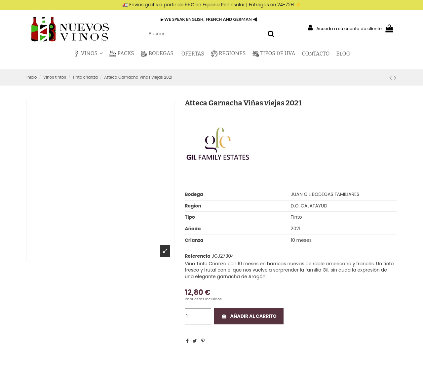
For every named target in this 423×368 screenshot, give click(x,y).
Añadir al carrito (249, 316)
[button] (88, 54)
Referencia (198, 256)
